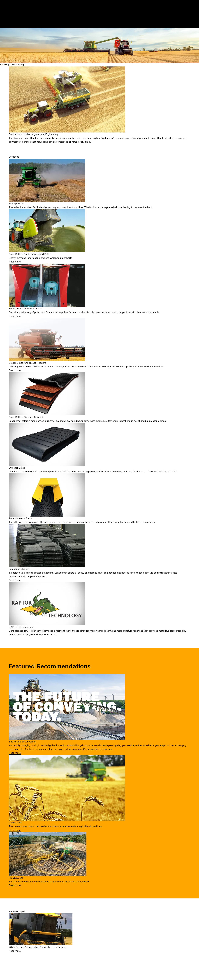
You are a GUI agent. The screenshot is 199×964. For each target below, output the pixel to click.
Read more (15, 261)
